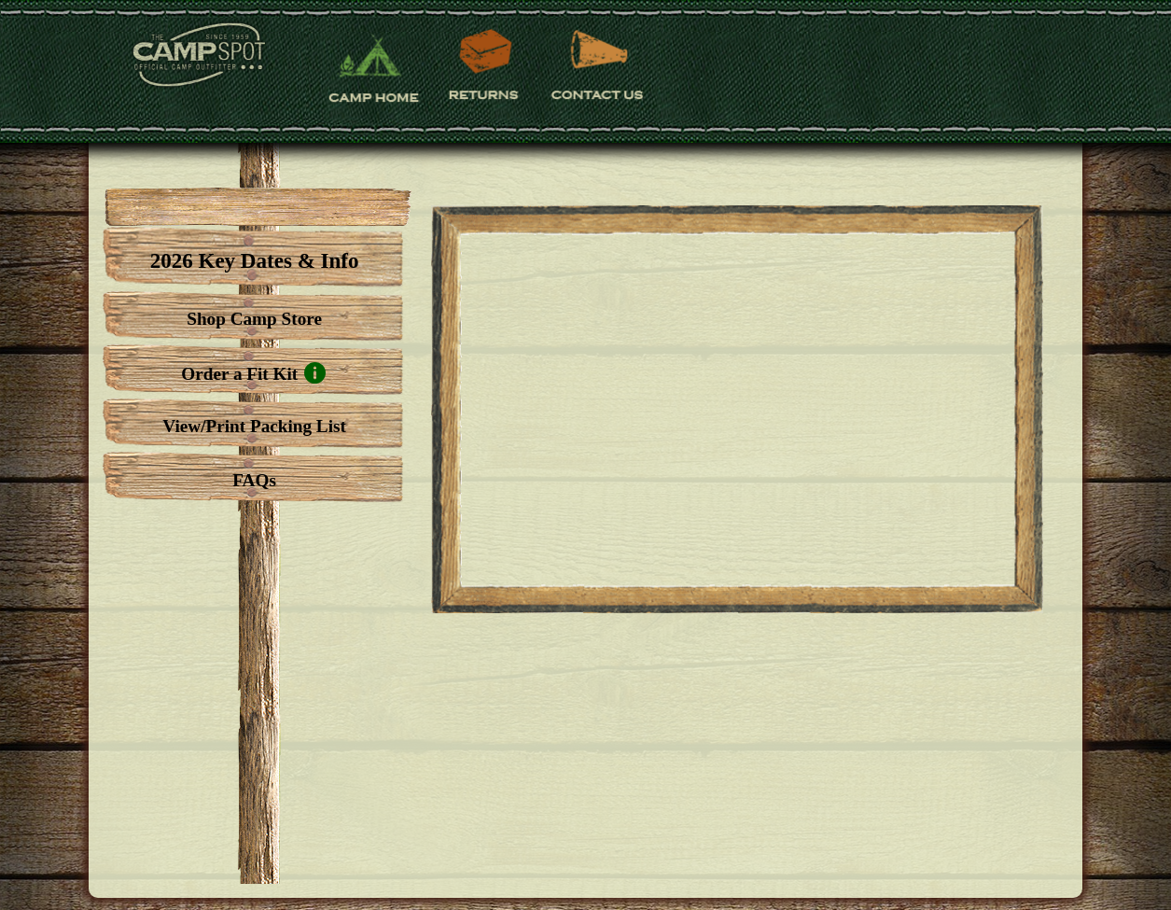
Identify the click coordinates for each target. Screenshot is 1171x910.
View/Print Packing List (253, 426)
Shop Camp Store (254, 319)
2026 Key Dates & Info (254, 260)
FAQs (254, 480)
